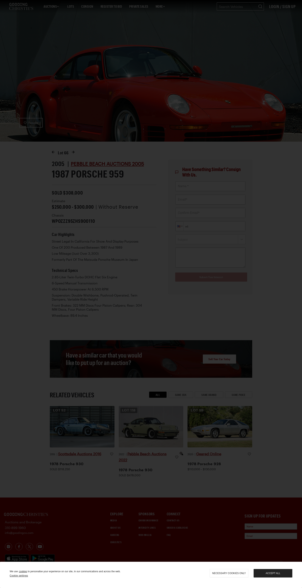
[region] (151, 575)
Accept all (273, 573)
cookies (23, 571)
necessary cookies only (229, 573)
